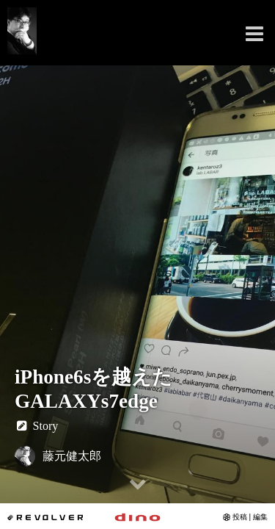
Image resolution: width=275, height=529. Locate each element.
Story (36, 426)
